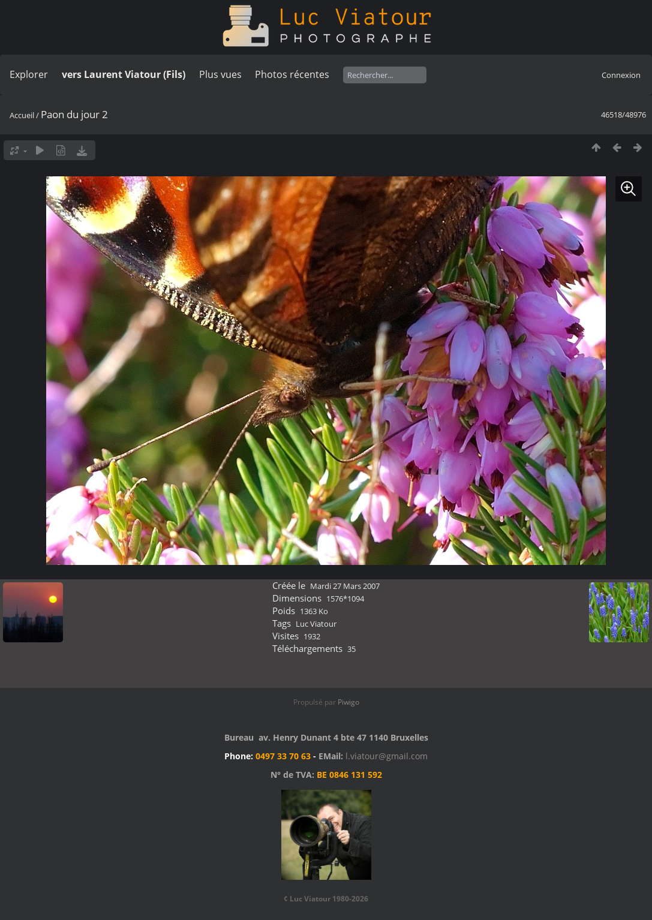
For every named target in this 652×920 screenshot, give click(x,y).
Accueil (22, 115)
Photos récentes (292, 74)
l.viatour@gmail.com (386, 756)
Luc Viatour (316, 623)
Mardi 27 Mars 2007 (345, 586)
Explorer (29, 74)
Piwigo (348, 702)
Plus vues (220, 74)
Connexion (621, 75)
